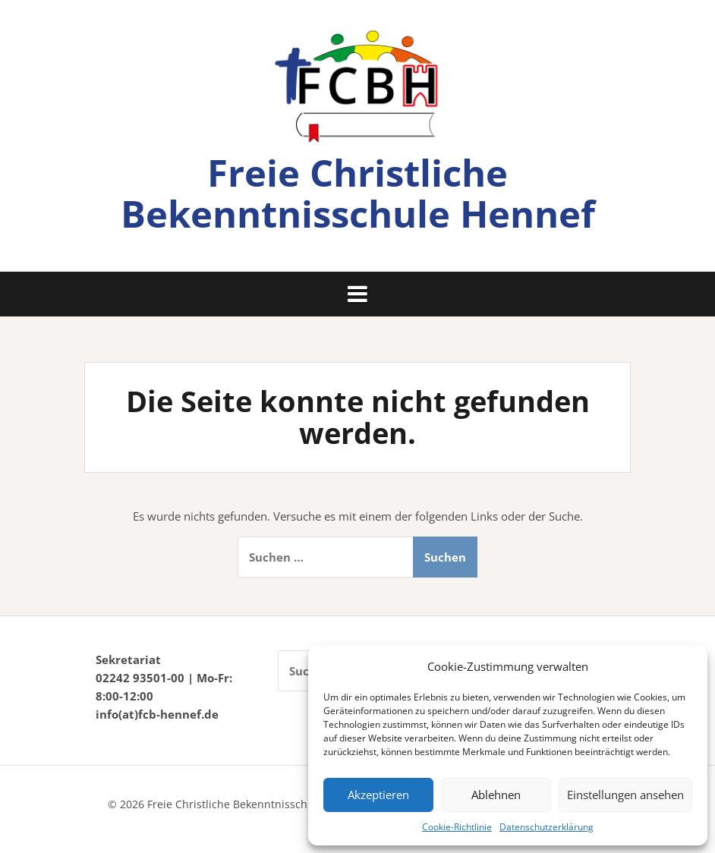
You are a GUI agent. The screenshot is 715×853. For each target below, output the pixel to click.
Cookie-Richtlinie (457, 826)
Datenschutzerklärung (546, 826)
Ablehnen (496, 794)
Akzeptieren (378, 794)
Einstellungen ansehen (625, 794)
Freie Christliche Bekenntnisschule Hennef (358, 192)
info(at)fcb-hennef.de (157, 714)
